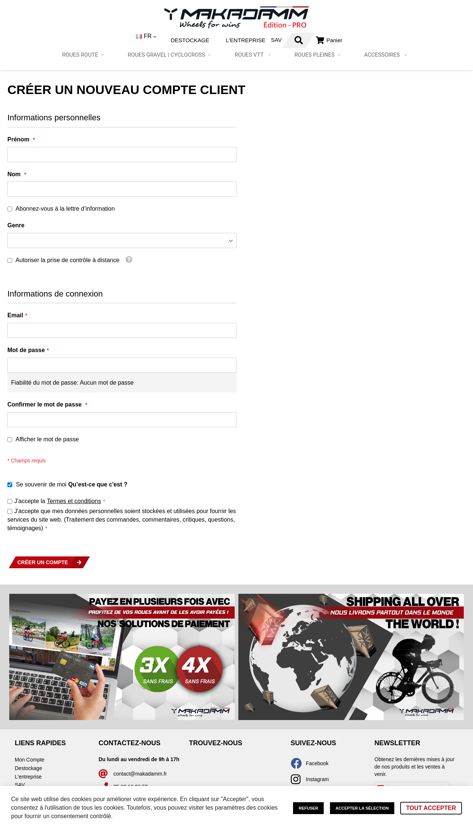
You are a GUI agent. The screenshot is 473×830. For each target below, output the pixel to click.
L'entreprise (225, 40)
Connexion (317, 40)
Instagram (317, 779)
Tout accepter (431, 808)
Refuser (308, 808)
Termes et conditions (74, 501)
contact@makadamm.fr (140, 774)
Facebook (317, 763)
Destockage (169, 40)
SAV (256, 40)
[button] (126, 36)
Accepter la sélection (362, 808)
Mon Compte (29, 760)
